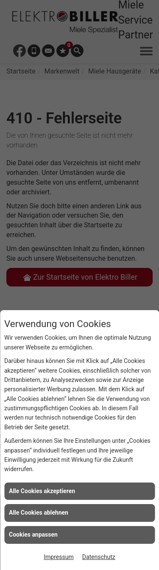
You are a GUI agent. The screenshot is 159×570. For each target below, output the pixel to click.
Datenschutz (98, 557)
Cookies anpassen (33, 534)
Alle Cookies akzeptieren (42, 491)
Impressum (58, 557)
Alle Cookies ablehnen (38, 512)
